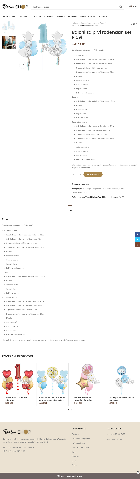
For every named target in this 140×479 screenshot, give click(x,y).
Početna (75, 23)
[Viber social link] (123, 197)
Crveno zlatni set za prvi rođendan (16, 398)
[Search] (77, 7)
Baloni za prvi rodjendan (91, 188)
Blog (74, 461)
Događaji (75, 456)
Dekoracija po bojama (89, 23)
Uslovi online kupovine (81, 438)
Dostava (75, 434)
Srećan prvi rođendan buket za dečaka (121, 398)
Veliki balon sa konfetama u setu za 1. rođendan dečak (52, 398)
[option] (9, 27)
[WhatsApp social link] (119, 197)
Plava (102, 23)
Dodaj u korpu (93, 174)
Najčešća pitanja (78, 443)
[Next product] (137, 24)
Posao (74, 465)
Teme (74, 452)
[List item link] (35, 447)
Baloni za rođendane (110, 188)
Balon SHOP (83, 193)
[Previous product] (131, 24)
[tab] (70, 209)
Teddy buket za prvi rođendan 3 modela (83, 398)
